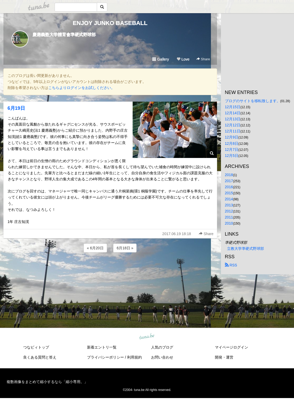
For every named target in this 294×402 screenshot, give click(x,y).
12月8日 (231, 143)
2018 (229, 175)
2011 (229, 217)
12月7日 (231, 149)
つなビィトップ (36, 347)
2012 (229, 211)
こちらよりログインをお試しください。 (81, 88)
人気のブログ (162, 347)
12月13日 (232, 119)
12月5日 (231, 155)
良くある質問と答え (39, 357)
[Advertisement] (110, 268)
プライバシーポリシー (105, 357)
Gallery (160, 59)
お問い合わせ (162, 357)
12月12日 (232, 125)
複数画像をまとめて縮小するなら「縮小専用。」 (47, 382)
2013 (229, 205)
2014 (229, 199)
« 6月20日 (95, 248)
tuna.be (147, 336)
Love (183, 59)
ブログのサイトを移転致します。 (252, 101)
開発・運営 (224, 357)
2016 (229, 187)
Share (203, 59)
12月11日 (232, 131)
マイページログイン (231, 347)
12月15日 (232, 107)
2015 (229, 193)
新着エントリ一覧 (102, 347)
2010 (229, 223)
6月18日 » (125, 248)
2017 (229, 181)
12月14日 (232, 113)
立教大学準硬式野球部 (245, 248)
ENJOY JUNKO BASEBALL (110, 23)
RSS (231, 265)
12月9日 (231, 137)
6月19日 (16, 108)
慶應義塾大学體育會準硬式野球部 (64, 34)
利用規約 (134, 357)
